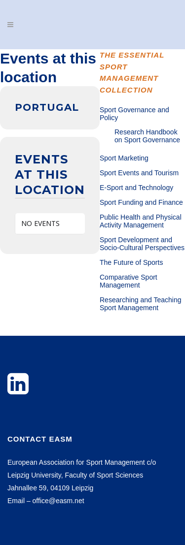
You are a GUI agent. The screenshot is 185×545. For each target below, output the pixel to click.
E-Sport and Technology (136, 188)
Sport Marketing (124, 158)
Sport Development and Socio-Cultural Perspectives (142, 244)
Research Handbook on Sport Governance (147, 136)
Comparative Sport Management (128, 281)
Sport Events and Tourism (139, 173)
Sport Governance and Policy (134, 114)
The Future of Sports (131, 262)
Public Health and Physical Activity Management (141, 221)
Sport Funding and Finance (141, 202)
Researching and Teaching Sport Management (141, 304)
